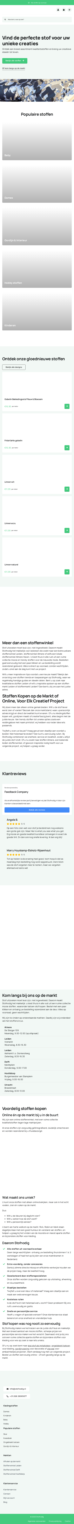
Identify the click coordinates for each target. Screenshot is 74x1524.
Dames (6, 1411)
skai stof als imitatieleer (39, 1345)
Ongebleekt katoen (11, 1442)
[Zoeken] (5, 19)
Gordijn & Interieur (11, 1446)
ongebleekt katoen (61, 1345)
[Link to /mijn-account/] (58, 10)
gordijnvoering (22, 1348)
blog (10, 677)
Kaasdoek (7, 1438)
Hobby (6, 1423)
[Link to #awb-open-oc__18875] (69, 10)
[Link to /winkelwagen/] (64, 10)
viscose (50, 1348)
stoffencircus (16, 1020)
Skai (5, 1434)
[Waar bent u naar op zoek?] (37, 19)
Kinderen (7, 1415)
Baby (5, 1419)
